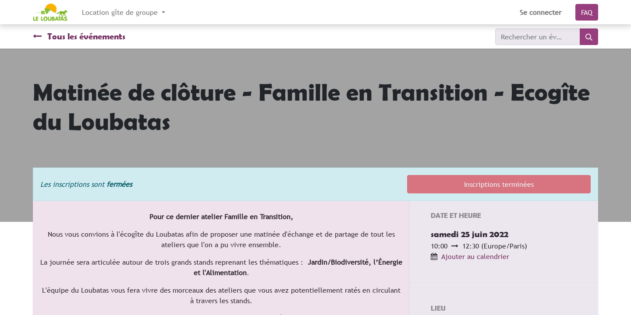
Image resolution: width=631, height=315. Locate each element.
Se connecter (540, 12)
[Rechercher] (589, 36)
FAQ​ (586, 12)
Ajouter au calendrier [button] (475, 256)
